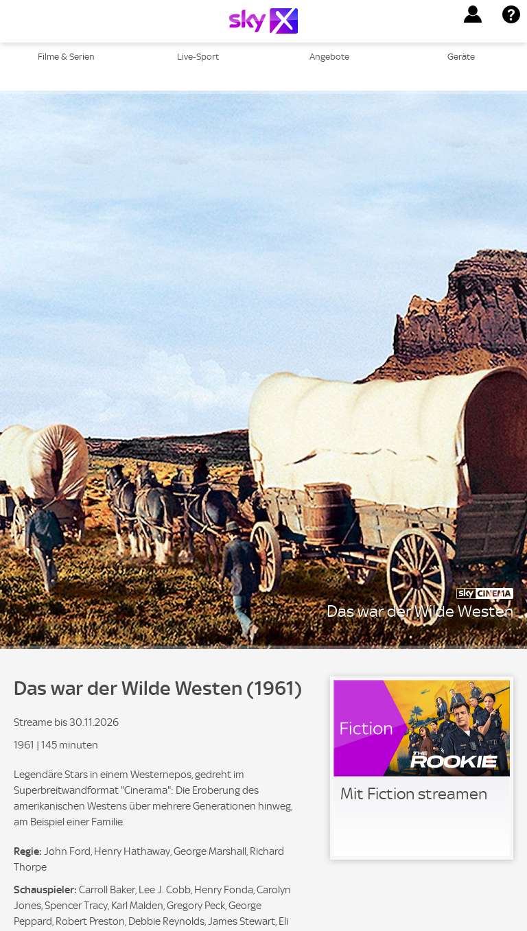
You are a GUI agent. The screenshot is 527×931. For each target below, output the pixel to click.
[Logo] (263, 21)
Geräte (461, 56)
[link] (421, 768)
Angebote (329, 56)
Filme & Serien (66, 56)
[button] (473, 14)
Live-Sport (198, 56)
